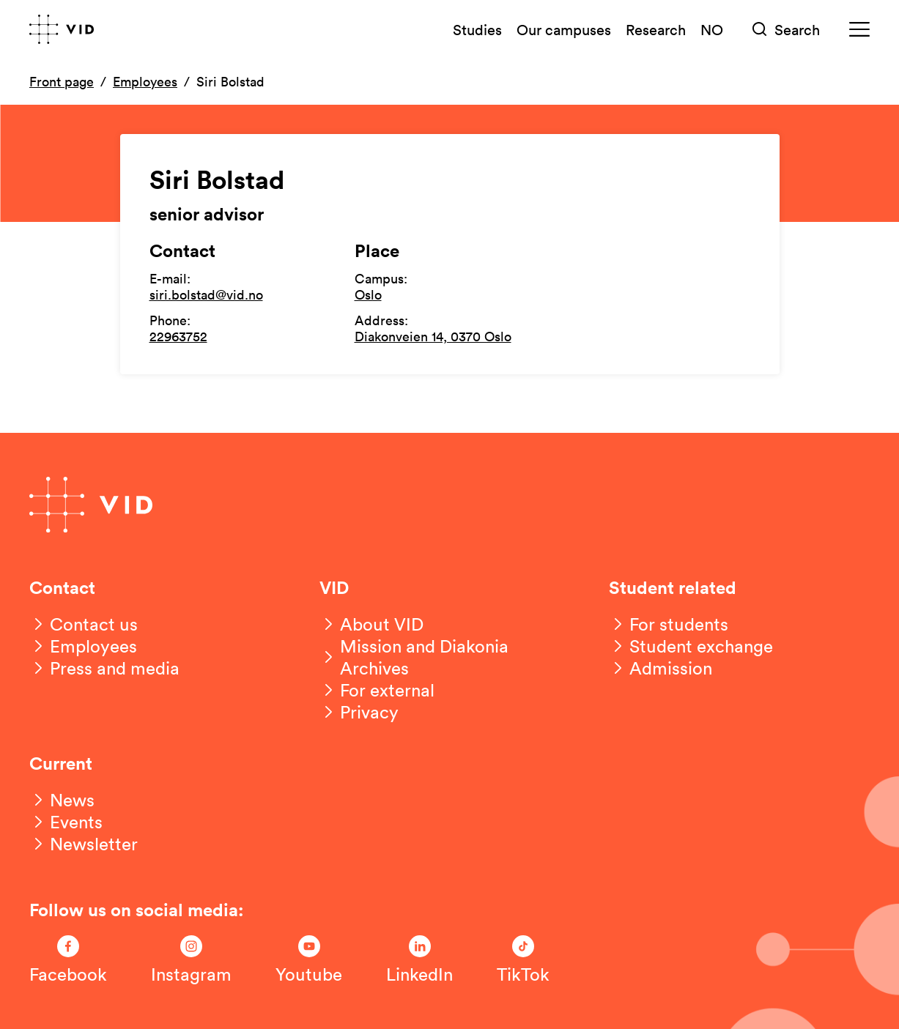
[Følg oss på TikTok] (523, 960)
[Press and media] (104, 668)
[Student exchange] (691, 646)
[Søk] (786, 30)
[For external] (376, 690)
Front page (61, 81)
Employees (145, 81)
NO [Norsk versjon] (711, 29)
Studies (477, 29)
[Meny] (859, 30)
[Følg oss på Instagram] (191, 960)
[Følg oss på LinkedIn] (419, 960)
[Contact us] (83, 624)
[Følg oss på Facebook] (68, 960)
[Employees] (83, 646)
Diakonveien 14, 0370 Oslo (433, 336)
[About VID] (371, 624)
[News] (62, 800)
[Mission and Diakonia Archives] (449, 657)
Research (656, 29)
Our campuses (564, 29)
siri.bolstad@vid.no (206, 294)
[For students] (668, 624)
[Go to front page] (61, 29)
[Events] (66, 822)
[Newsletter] (83, 844)
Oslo (368, 294)
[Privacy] (359, 712)
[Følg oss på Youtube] (308, 960)
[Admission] (660, 668)
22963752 (178, 336)
